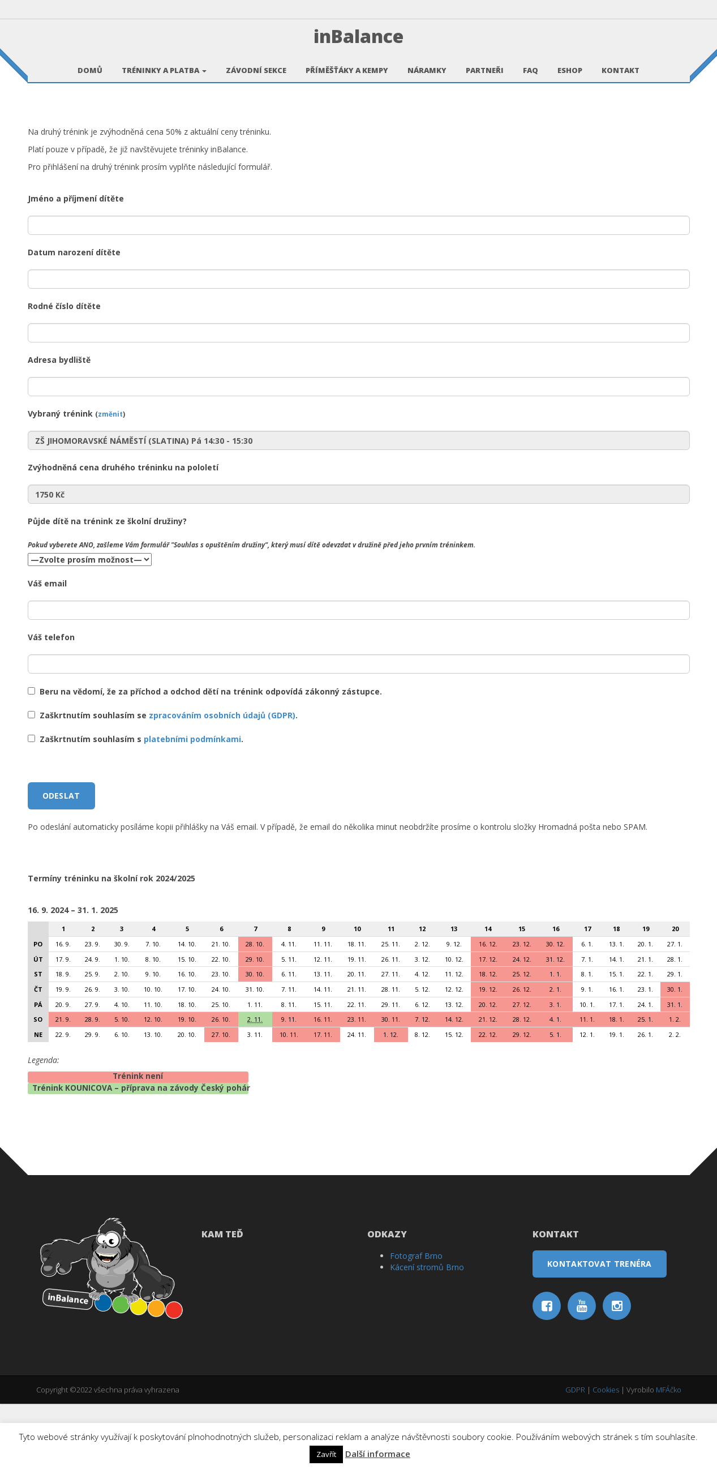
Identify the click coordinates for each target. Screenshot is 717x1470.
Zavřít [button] (326, 1454)
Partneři (485, 64)
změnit (110, 480)
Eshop (569, 64)
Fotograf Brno (416, 1322)
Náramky (426, 64)
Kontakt (620, 64)
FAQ (530, 64)
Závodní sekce (256, 64)
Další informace (377, 1453)
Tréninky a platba (164, 64)
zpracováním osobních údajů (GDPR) (222, 782)
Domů (90, 64)
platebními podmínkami (192, 805)
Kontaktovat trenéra (599, 1330)
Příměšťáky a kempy (347, 64)
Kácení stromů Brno (427, 1333)
